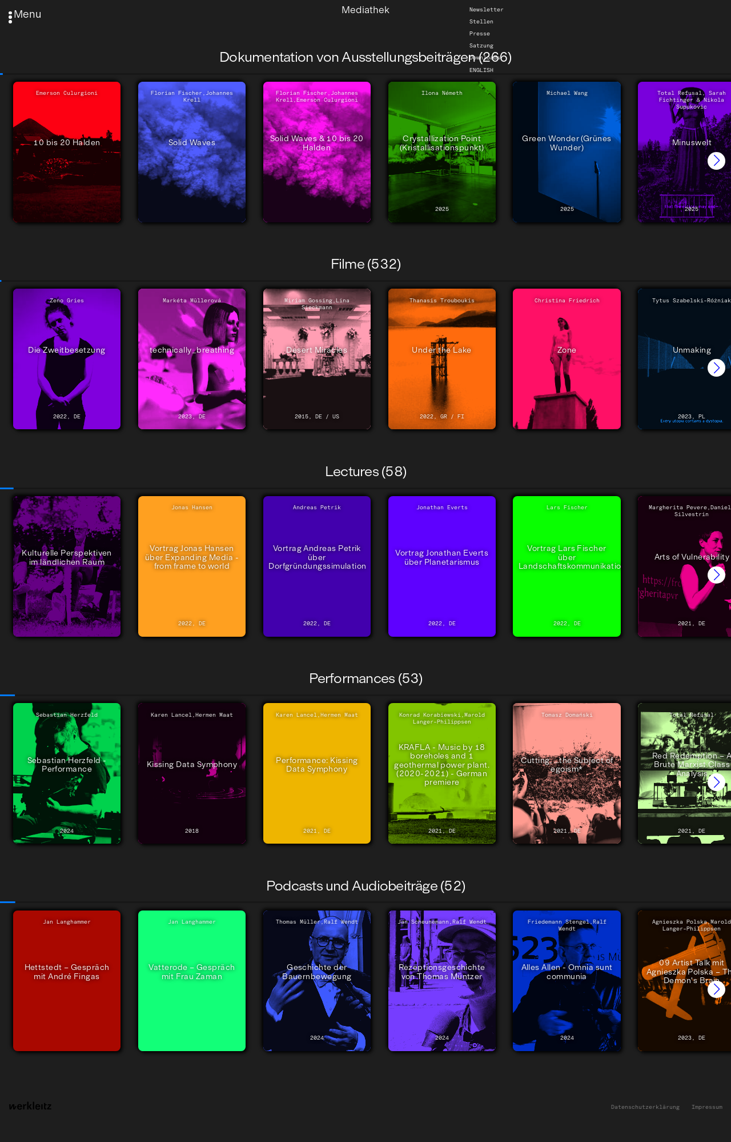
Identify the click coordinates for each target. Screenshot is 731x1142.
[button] (716, 161)
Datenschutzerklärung (645, 1107)
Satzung (481, 45)
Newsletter (486, 9)
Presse (479, 33)
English (481, 69)
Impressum (707, 1107)
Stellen (481, 21)
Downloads (484, 57)
